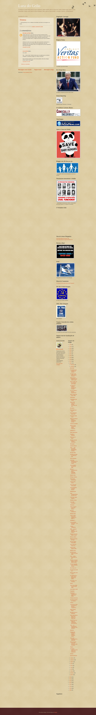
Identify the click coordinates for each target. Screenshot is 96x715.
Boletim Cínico (73, 550)
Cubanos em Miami (74, 423)
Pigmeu (71, 646)
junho (71, 665)
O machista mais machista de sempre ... (73, 371)
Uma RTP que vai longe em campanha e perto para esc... (73, 622)
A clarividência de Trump (73, 400)
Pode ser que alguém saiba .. (73, 548)
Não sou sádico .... (73, 536)
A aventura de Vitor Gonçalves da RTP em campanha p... (73, 606)
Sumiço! (71, 653)
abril (71, 669)
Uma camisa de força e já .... (73, 545)
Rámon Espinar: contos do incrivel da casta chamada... (73, 643)
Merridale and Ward (27, 33)
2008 (70, 690)
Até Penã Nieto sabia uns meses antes (74, 553)
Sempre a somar (73, 500)
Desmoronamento (73, 655)
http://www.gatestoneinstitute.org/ (62, 238)
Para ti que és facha (72, 438)
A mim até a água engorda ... (73, 498)
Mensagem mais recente (24, 69)
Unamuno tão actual (72, 482)
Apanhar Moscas (73, 445)
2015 (70, 677)
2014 (70, 678)
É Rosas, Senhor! (73, 477)
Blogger (55, 712)
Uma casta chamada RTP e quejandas (73, 639)
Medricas (72, 630)
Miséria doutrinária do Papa (73, 539)
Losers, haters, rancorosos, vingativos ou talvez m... (73, 517)
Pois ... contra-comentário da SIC (73, 557)
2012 (70, 682)
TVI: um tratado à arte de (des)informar (73, 391)
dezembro (72, 364)
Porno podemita (73, 458)
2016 (70, 363)
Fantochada (72, 397)
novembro (72, 366)
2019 (70, 357)
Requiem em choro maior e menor (73, 535)
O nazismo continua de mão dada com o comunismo (74, 650)
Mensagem (72, 443)
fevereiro (72, 672)
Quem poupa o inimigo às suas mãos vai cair (73, 378)
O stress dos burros (74, 597)
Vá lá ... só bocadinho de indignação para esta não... (73, 627)
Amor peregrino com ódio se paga (73, 466)
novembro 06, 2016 (26, 47)
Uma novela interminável (73, 479)
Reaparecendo (73, 491)
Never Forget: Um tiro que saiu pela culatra (73, 382)
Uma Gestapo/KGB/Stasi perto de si (74, 494)
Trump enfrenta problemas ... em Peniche (74, 523)
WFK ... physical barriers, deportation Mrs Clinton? (73, 531)
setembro (72, 659)
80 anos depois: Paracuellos (73, 542)
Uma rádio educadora (72, 503)
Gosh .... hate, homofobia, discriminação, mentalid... (73, 449)
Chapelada (72, 591)
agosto (71, 661)
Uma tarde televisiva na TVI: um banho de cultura (74, 462)
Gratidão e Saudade (72, 435)
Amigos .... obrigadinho (73, 527)
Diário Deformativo (73, 432)
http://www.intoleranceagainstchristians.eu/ (64, 239)
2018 (70, 359)
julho (71, 663)
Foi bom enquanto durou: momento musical (73, 565)
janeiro (71, 674)
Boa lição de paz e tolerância (73, 613)
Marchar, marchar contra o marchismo (73, 441)
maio (71, 667)
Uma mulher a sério (74, 589)
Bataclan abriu (73, 513)
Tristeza (23, 20)
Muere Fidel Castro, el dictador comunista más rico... (73, 404)
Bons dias (72, 368)
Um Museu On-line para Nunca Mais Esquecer (65, 283)
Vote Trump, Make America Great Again (73, 586)
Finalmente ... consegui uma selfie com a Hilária (73, 594)
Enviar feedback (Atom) (27, 72)
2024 (70, 348)
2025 (70, 346)
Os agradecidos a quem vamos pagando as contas (73, 577)
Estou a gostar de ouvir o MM (73, 395)
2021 (70, 353)
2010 (70, 686)
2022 (70, 351)
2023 (70, 350)
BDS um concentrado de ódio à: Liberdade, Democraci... (73, 471)
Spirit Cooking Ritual (73, 610)
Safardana (72, 504)
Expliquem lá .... (73, 430)
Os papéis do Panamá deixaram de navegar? (73, 387)
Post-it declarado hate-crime (73, 413)
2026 (70, 344)
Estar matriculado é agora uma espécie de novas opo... (74, 617)
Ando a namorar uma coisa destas (73, 507)
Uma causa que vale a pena (73, 485)
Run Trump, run (73, 567)
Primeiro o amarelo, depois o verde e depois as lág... (74, 561)
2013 (70, 680)
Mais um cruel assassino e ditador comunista (73, 427)
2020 (70, 355)
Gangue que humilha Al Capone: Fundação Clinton (72, 634)
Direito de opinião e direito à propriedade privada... (74, 420)
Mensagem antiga (49, 69)
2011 (70, 684)
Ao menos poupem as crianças (73, 600)
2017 (70, 361)
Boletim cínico (73, 475)
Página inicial (37, 69)
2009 (70, 688)
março (71, 670)
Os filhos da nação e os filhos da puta (73, 455)
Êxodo (71, 583)
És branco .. (72, 408)
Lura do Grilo (29, 6)
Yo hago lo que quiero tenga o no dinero (73, 374)
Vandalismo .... (73, 520)
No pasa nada (73, 452)
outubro (72, 657)
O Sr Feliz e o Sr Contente (73, 581)
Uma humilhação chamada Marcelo (73, 488)
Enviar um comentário (25, 64)
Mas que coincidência (73, 511)
